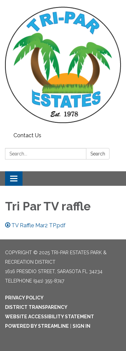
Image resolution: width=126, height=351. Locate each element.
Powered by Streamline (37, 326)
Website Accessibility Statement (49, 316)
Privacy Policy (24, 297)
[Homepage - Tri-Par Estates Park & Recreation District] (63, 65)
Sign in (81, 326)
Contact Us (27, 135)
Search (97, 153)
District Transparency (36, 307)
